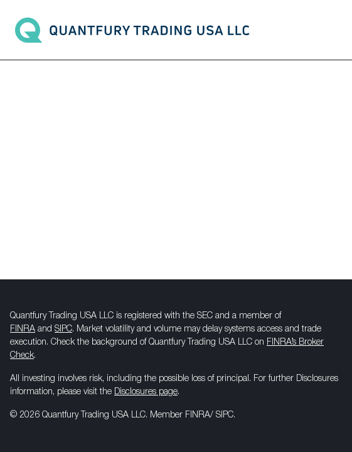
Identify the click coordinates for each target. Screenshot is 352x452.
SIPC (63, 329)
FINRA (22, 329)
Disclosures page (146, 392)
